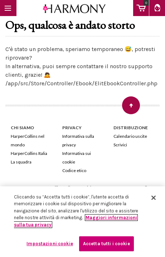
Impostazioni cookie (49, 243)
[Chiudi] (153, 198)
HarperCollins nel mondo (27, 140)
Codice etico (74, 170)
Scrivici (120, 144)
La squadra (21, 162)
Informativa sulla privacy (78, 140)
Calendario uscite (130, 136)
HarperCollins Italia (29, 153)
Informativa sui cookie (76, 158)
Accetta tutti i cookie (106, 243)
